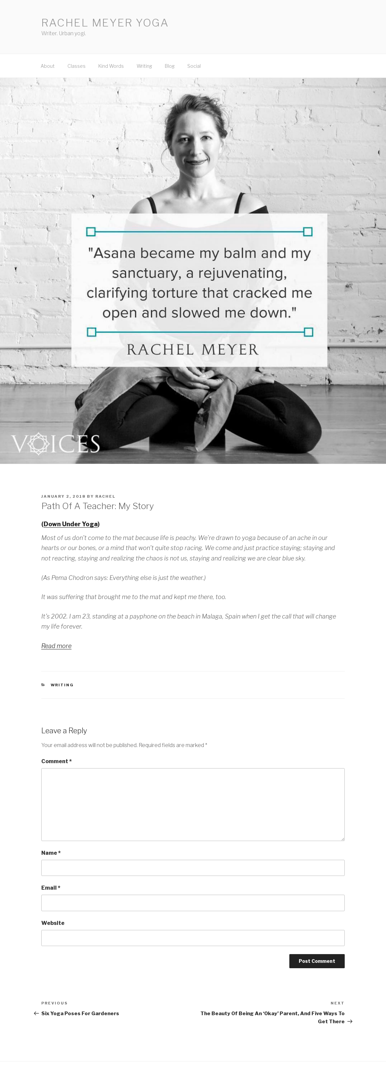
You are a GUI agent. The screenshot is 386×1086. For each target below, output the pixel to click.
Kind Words (111, 66)
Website (52, 923)
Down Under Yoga (71, 524)
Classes (76, 66)
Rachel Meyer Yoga (105, 22)
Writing (144, 66)
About (48, 66)
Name (51, 853)
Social (194, 66)
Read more (56, 645)
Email (50, 888)
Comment (56, 761)
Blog (170, 66)
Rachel (105, 496)
